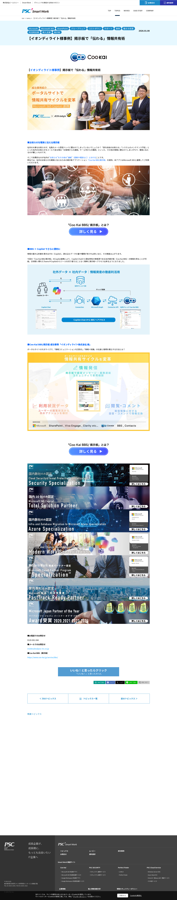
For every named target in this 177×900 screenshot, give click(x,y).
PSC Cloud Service (154, 867)
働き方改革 (128, 28)
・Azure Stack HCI (152, 875)
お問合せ (63, 854)
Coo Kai (63, 867)
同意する (122, 895)
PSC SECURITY (94, 867)
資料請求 (92, 854)
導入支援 (46, 32)
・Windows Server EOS (153, 872)
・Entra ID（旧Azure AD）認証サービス (158, 878)
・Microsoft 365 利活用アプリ (68, 872)
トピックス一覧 (90, 698)
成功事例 (121, 851)
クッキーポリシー (79, 896)
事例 (118, 28)
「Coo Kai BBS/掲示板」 (97, 160)
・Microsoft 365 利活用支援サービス (70, 875)
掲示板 (57, 32)
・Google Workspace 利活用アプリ (70, 878)
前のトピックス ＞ (129, 698)
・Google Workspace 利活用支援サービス (72, 881)
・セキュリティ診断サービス (97, 875)
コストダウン (95, 28)
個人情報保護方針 (94, 889)
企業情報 (62, 889)
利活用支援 (34, 32)
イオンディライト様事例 (45, 70)
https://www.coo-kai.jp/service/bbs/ (42, 657)
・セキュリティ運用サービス (97, 872)
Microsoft (33, 28)
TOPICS (30, 18)
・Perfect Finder (123, 875)
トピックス (64, 851)
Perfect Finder (123, 867)
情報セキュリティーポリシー (127, 889)
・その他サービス (152, 881)
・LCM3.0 (121, 872)
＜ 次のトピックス (47, 698)
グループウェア (78, 28)
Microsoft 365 (47, 28)
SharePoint (62, 28)
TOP (23, 18)
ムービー (92, 851)
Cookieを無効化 (136, 895)
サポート (108, 28)
